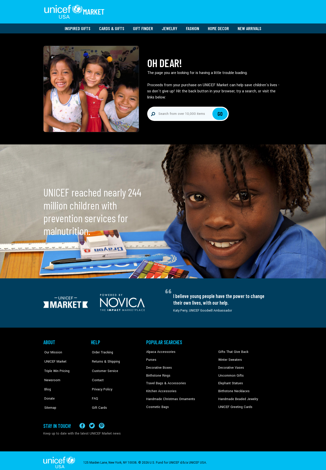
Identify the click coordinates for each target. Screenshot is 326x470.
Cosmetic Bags (157, 404)
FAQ (94, 389)
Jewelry (169, 27)
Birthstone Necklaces (233, 389)
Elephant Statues (230, 381)
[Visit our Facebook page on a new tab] (82, 421)
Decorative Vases (230, 366)
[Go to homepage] (75, 11)
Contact (96, 373)
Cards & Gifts (111, 27)
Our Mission (52, 350)
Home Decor (218, 27)
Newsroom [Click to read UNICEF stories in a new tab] (51, 373)
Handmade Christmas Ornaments (170, 396)
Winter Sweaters (229, 358)
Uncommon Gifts (230, 373)
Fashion (192, 27)
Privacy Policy (101, 381)
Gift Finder (143, 27)
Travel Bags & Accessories (165, 381)
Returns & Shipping (104, 358)
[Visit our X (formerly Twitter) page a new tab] (92, 421)
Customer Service (103, 366)
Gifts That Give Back (232, 350)
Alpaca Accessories (160, 350)
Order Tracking (101, 350)
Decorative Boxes (158, 366)
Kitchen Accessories (160, 389)
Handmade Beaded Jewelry (237, 396)
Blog (46, 381)
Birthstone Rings (158, 373)
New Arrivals (249, 27)
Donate (48, 389)
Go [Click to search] (220, 112)
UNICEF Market (53, 358)
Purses (151, 358)
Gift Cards (98, 396)
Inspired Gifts (77, 27)
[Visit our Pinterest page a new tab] (102, 421)
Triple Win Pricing (55, 366)
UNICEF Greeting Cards (234, 404)
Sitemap (49, 396)
